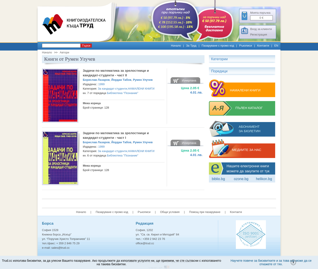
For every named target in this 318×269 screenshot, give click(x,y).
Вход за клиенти (261, 29)
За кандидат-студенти (112, 88)
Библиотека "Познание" (122, 93)
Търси (86, 45)
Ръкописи (245, 45)
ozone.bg (241, 179)
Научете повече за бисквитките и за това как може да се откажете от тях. (271, 262)
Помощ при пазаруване (204, 212)
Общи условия (170, 212)
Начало (176, 45)
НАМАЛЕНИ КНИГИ (141, 88)
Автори (64, 52)
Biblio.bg (218, 179)
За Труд (191, 45)
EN (276, 45)
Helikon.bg (264, 179)
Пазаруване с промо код (218, 45)
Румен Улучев (143, 79)
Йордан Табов (121, 79)
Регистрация (258, 34)
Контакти (263, 45)
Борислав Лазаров (96, 79)
